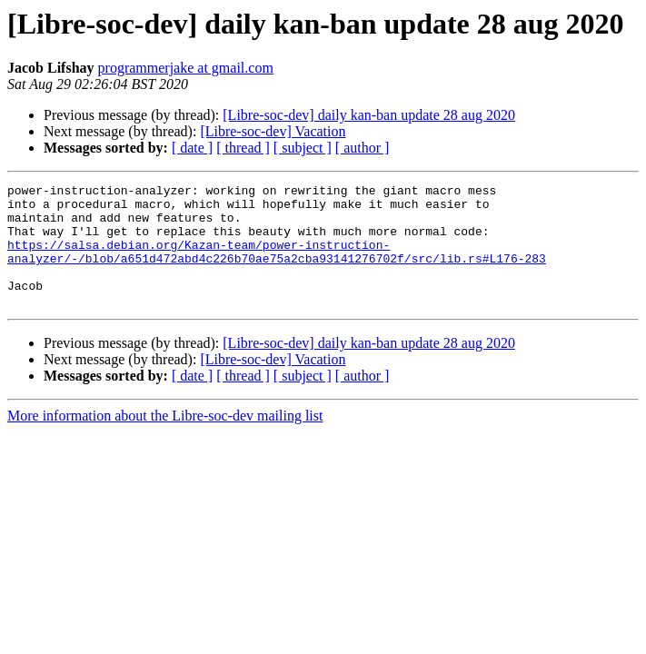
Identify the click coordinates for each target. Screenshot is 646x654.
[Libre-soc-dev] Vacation (272, 131)
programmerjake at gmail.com (185, 67)
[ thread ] (243, 147)
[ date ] (192, 147)
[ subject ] (302, 147)
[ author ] (362, 147)
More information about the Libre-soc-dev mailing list (165, 440)
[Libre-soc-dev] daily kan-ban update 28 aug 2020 (369, 115)
